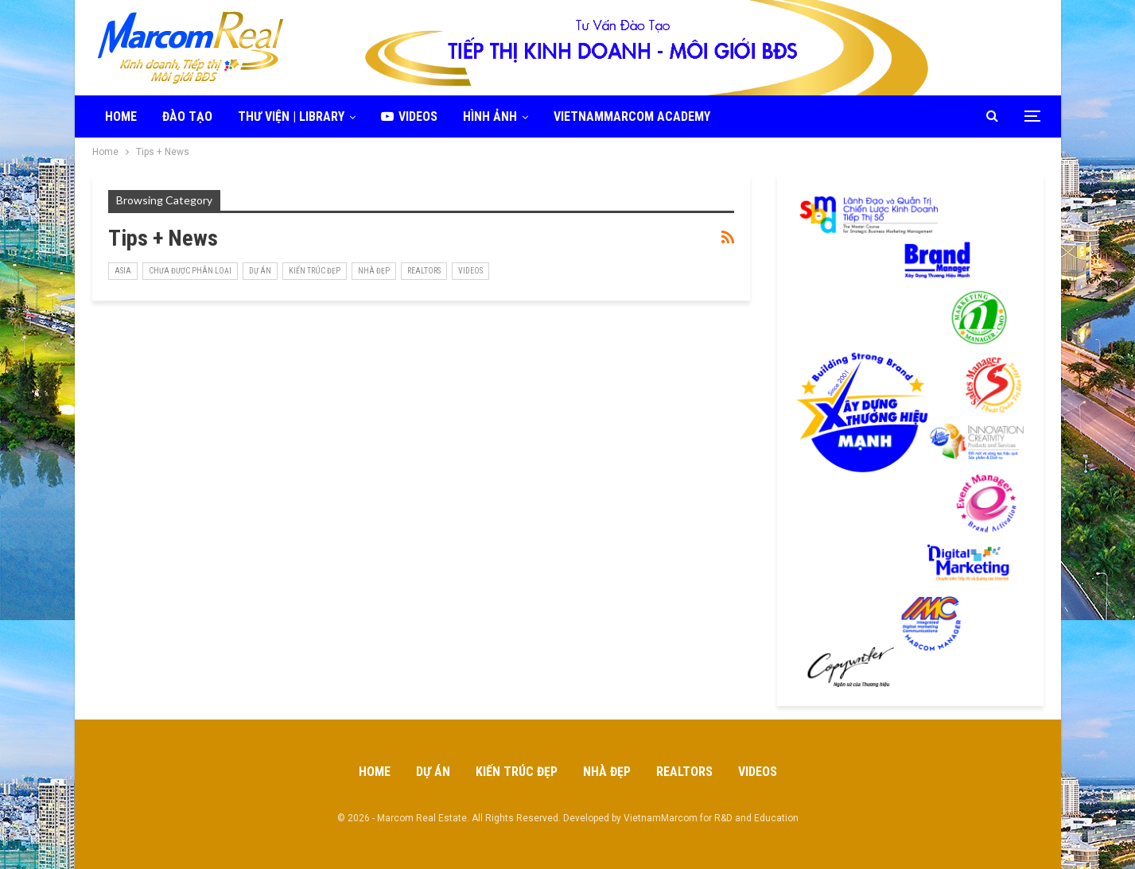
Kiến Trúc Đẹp (314, 270)
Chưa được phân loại (190, 270)
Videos (409, 116)
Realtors (684, 771)
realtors (424, 270)
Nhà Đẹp (374, 270)
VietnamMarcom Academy (632, 116)
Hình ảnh (490, 116)
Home (121, 116)
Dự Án (260, 270)
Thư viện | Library (291, 116)
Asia (123, 270)
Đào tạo (187, 116)
